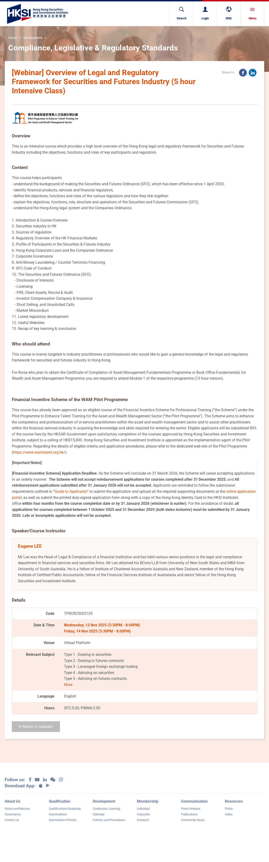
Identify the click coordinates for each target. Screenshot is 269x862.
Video (228, 814)
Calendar (99, 814)
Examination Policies (62, 820)
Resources (234, 801)
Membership (147, 801)
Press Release (190, 808)
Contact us (12, 820)
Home (12, 38)
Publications (189, 814)
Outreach (143, 820)
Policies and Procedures (109, 820)
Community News (193, 820)
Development (32, 38)
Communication (194, 801)
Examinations (58, 814)
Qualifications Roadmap (65, 808)
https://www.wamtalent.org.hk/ (39, 452)
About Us (12, 801)
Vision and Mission (17, 808)
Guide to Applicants (71, 491)
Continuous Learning (106, 808)
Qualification (59, 801)
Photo (229, 808)
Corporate (143, 814)
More (68, 684)
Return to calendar (36, 726)
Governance (13, 814)
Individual (143, 808)
